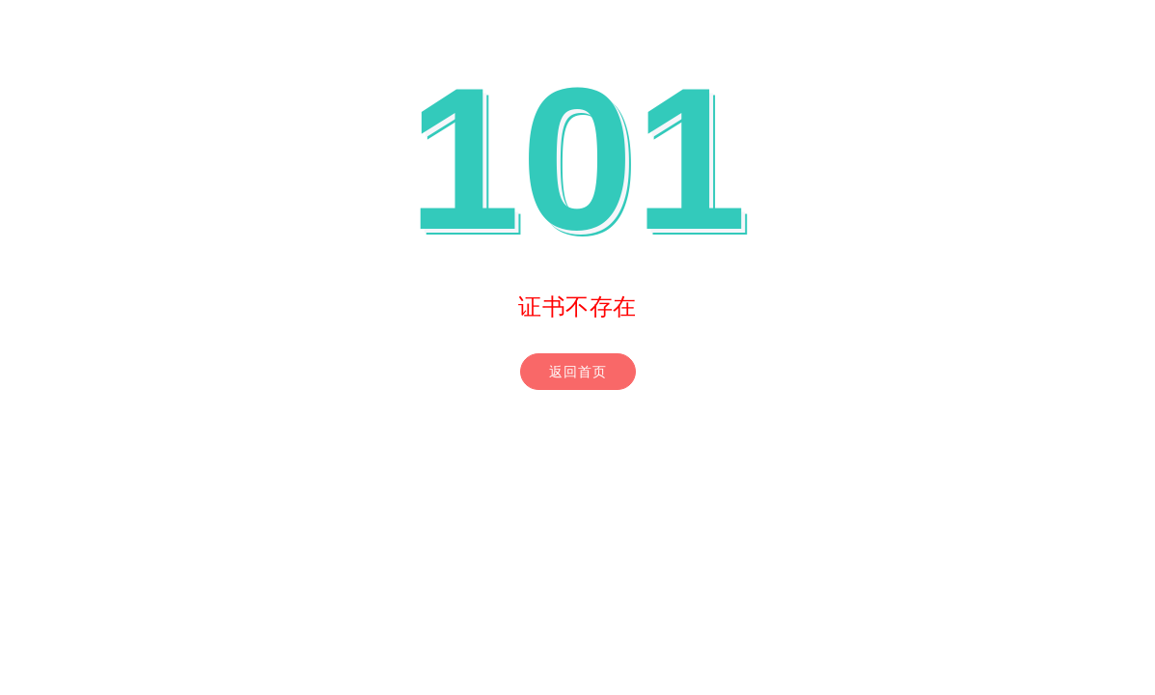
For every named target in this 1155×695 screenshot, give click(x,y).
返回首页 (578, 371)
